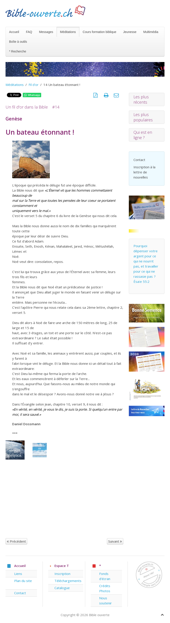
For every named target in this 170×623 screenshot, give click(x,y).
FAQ (29, 32)
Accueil (14, 32)
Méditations (68, 32)
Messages (46, 32)
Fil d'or (34, 84)
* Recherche (17, 51)
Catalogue (62, 588)
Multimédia (150, 32)
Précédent (16, 541)
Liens (18, 573)
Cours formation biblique (99, 32)
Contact (139, 159)
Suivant (115, 541)
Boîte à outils (18, 41)
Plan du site (23, 580)
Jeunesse (129, 32)
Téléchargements (67, 580)
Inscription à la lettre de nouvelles (144, 172)
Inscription (62, 573)
